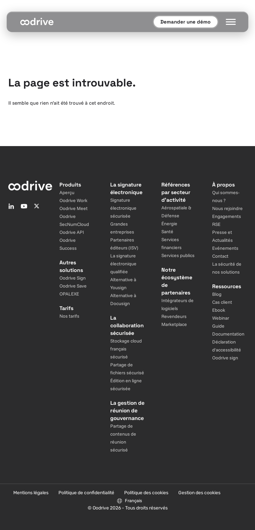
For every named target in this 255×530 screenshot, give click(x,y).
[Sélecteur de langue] (129, 500)
